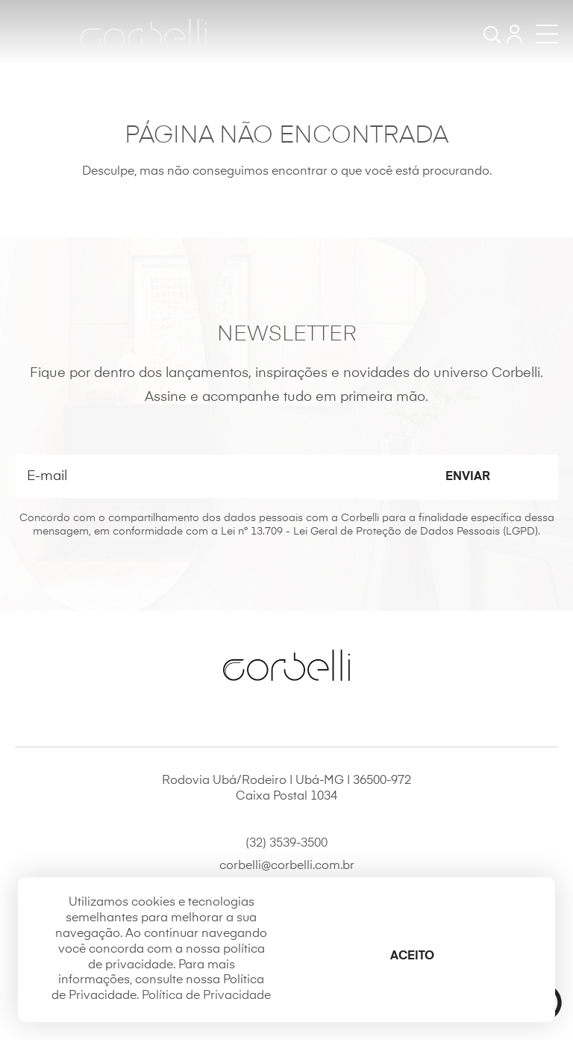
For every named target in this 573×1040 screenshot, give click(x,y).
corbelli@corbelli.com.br (286, 866)
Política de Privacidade (206, 996)
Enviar (467, 477)
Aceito (412, 956)
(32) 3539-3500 (286, 844)
